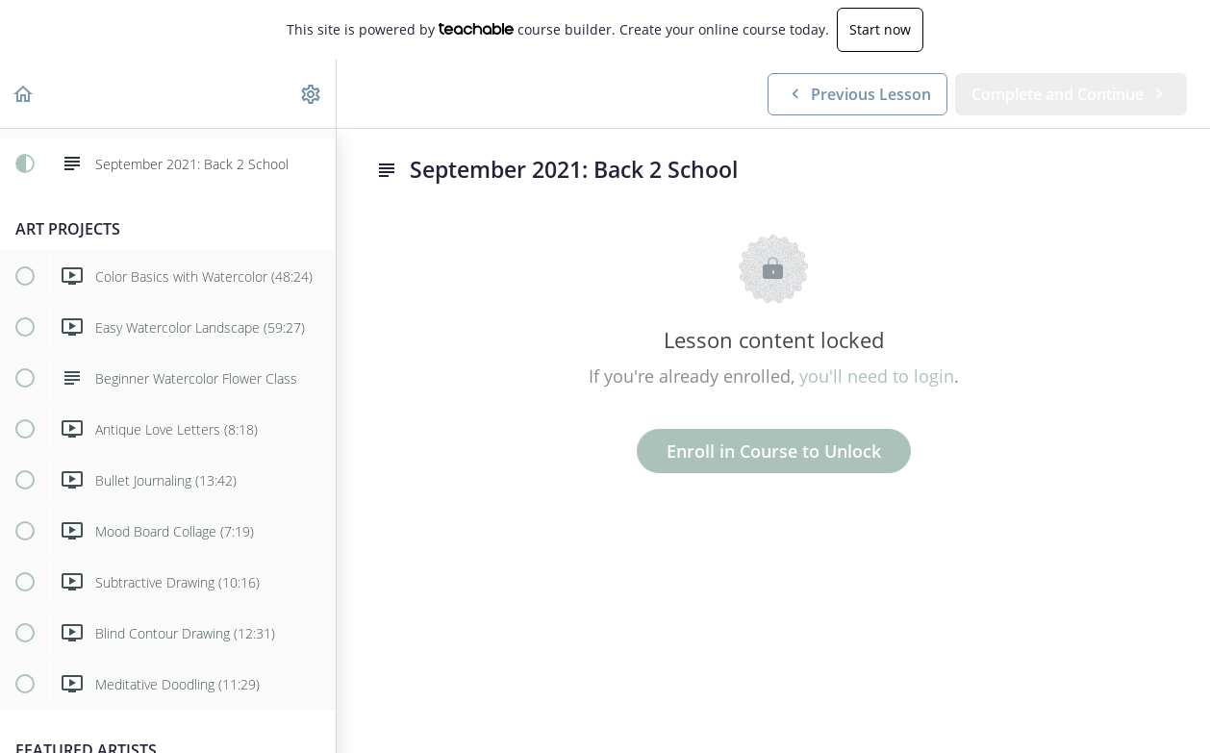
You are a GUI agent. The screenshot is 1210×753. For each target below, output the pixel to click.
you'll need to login (876, 376)
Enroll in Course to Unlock (774, 451)
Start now (880, 29)
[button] (24, 94)
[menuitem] (312, 94)
